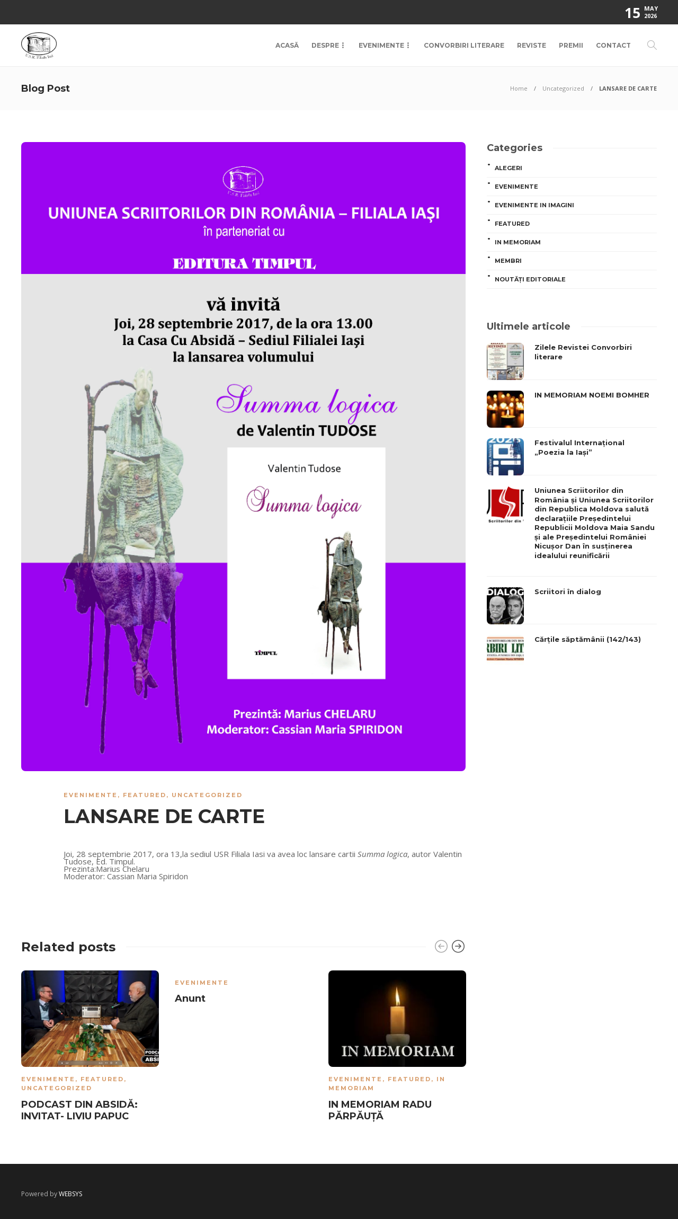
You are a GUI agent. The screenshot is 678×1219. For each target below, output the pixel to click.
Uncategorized (563, 88)
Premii (571, 45)
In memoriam (518, 242)
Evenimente (381, 45)
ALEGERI (508, 168)
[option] (90, 1048)
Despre (325, 45)
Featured (144, 795)
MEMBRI (508, 260)
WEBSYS (70, 1193)
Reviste (531, 45)
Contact (613, 45)
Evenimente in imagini (534, 205)
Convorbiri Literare (464, 45)
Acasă (287, 45)
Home (519, 88)
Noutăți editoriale (530, 279)
